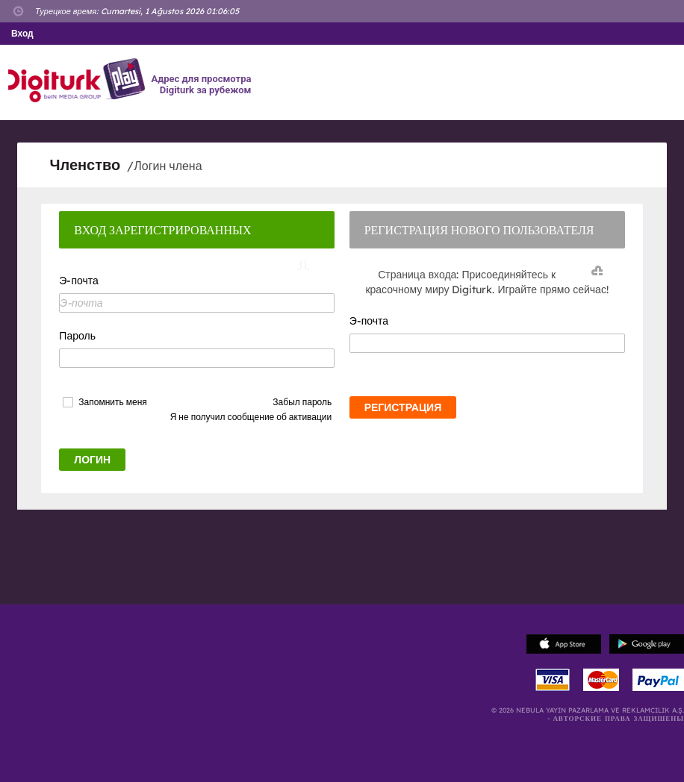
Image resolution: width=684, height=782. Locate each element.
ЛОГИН (92, 459)
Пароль (77, 336)
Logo (78, 80)
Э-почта (78, 280)
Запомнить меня (112, 402)
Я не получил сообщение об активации (251, 416)
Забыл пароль (302, 401)
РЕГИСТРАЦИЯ (403, 407)
